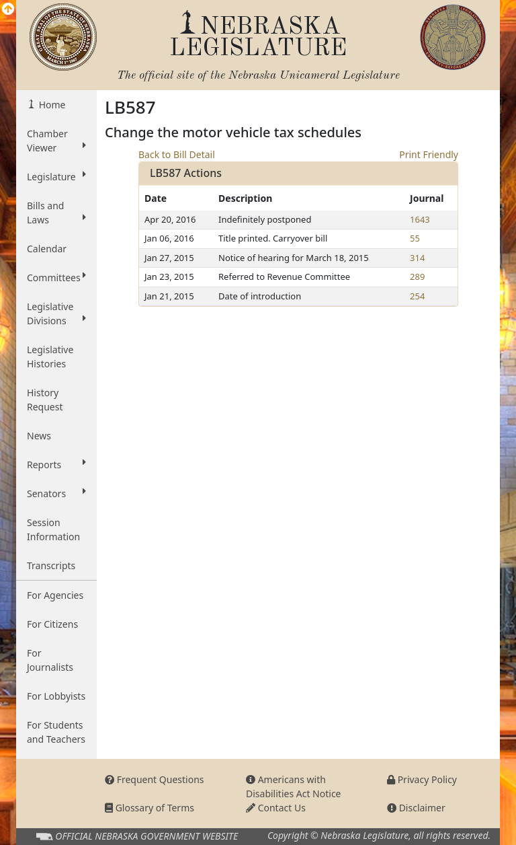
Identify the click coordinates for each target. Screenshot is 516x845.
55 (415, 238)
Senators (56, 493)
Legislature (56, 176)
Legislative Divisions (56, 313)
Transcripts (51, 565)
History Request (45, 399)
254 (417, 296)
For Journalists (50, 660)
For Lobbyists (56, 696)
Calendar (47, 248)
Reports (56, 464)
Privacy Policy (422, 779)
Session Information (53, 529)
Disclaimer (416, 807)
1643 (420, 219)
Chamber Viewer (56, 140)
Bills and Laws (56, 212)
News (39, 435)
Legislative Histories (50, 356)
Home (50, 104)
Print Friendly (428, 154)
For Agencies (55, 595)
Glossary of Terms (149, 807)
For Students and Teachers (56, 732)
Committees (56, 277)
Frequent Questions (154, 779)
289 (417, 276)
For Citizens (52, 624)
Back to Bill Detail (176, 154)
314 (417, 258)
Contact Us (276, 807)
